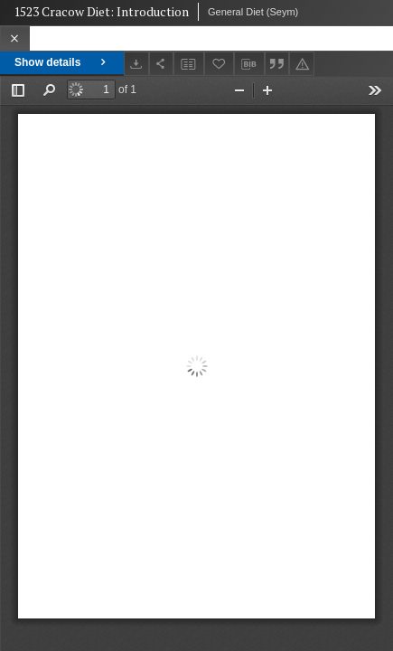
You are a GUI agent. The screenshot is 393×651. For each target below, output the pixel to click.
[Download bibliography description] (249, 64)
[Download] (136, 64)
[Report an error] (301, 64)
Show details (61, 62)
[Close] (15, 38)
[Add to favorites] (219, 64)
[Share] (161, 64)
